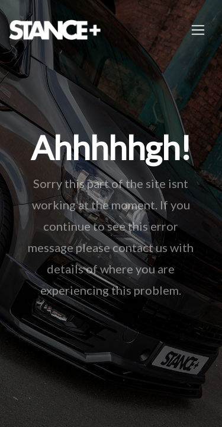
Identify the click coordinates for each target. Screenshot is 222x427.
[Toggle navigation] (198, 30)
